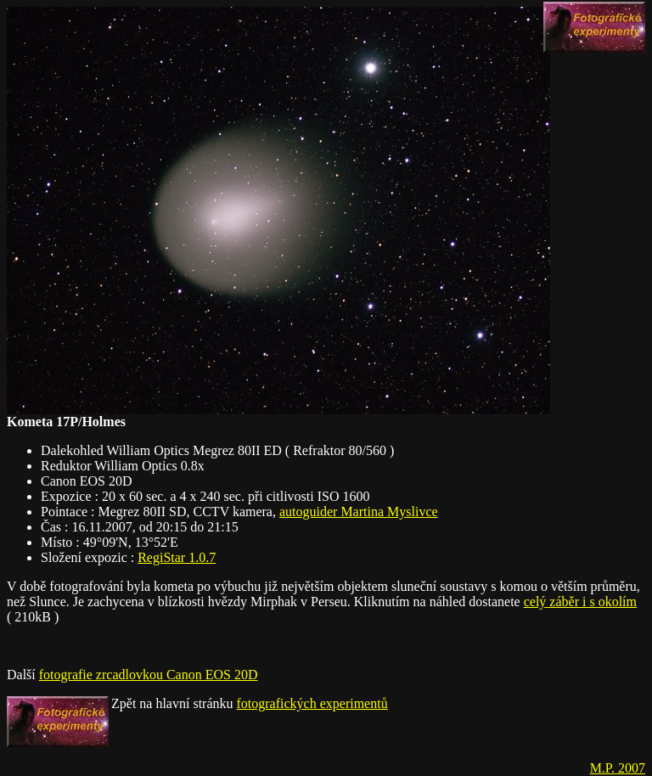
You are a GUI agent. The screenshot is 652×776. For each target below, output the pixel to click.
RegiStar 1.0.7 (177, 557)
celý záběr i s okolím (580, 601)
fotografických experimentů (312, 703)
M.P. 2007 (617, 768)
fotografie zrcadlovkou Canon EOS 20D (148, 674)
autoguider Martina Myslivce (358, 511)
